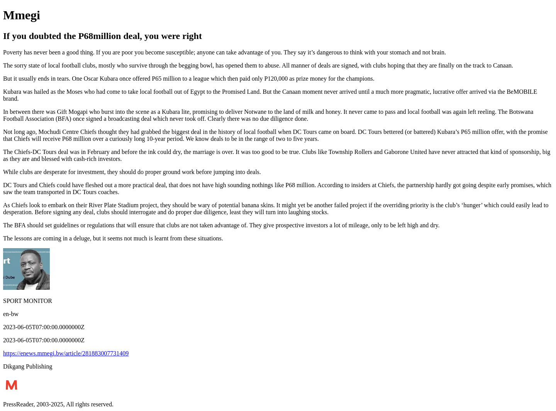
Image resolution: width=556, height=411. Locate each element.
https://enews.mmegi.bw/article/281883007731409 (66, 353)
